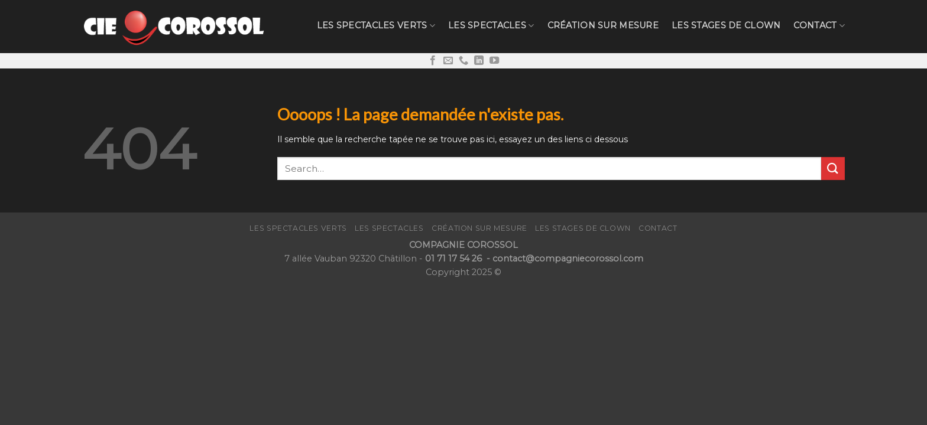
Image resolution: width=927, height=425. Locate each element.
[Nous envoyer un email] (448, 60)
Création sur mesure (603, 25)
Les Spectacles (491, 25)
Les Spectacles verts (376, 25)
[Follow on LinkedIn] (479, 60)
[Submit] (833, 168)
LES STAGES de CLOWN (726, 25)
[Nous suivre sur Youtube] (494, 60)
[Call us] (463, 60)
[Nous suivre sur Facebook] (432, 60)
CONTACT (819, 25)
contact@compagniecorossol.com (567, 258)
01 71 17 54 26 (454, 258)
